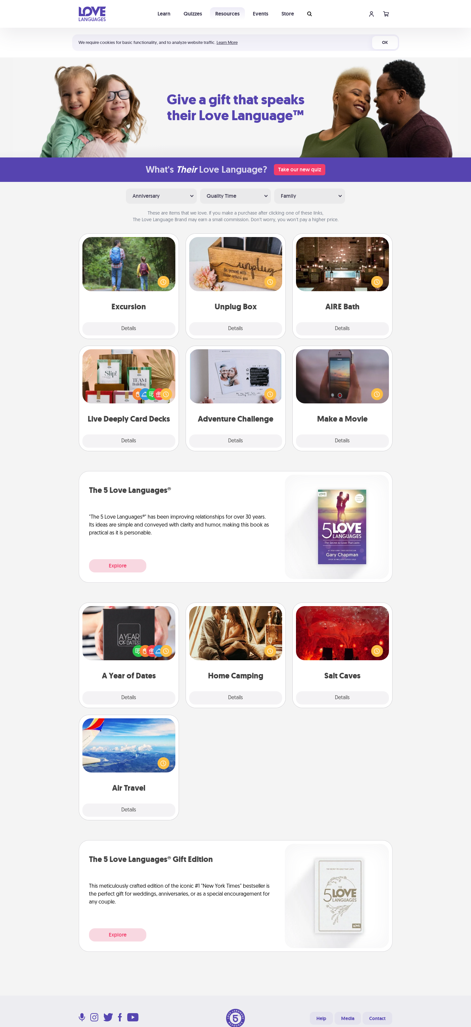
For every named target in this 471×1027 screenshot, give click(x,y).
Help (321, 1018)
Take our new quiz (299, 169)
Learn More (227, 42)
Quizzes (193, 13)
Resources (227, 13)
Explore (118, 565)
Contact (377, 1018)
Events (260, 13)
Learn (164, 13)
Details (128, 328)
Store (287, 13)
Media (347, 1018)
